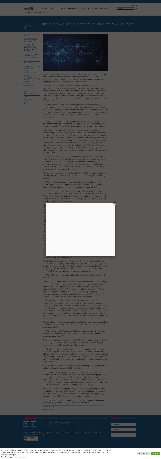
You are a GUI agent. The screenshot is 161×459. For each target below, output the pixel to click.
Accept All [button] (155, 453)
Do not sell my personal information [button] (13, 457)
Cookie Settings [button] (143, 453)
